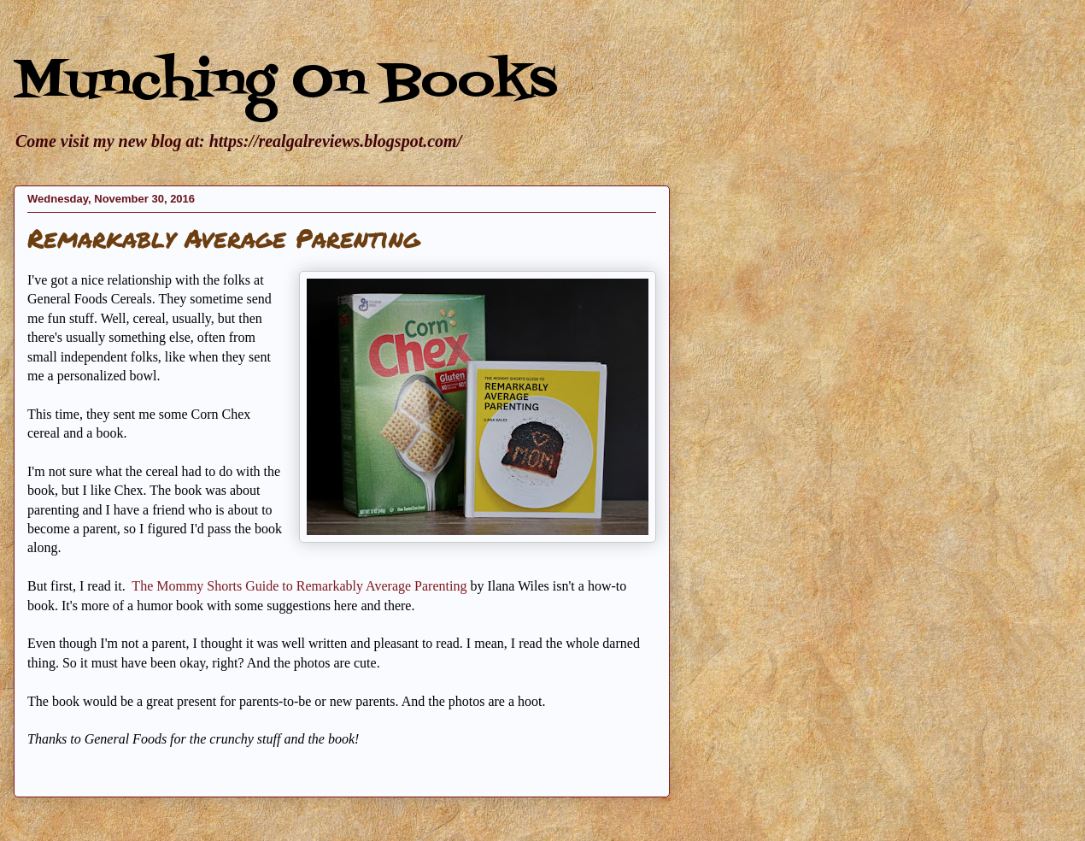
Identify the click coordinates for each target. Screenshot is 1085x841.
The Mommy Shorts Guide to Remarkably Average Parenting (301, 586)
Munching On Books (285, 83)
